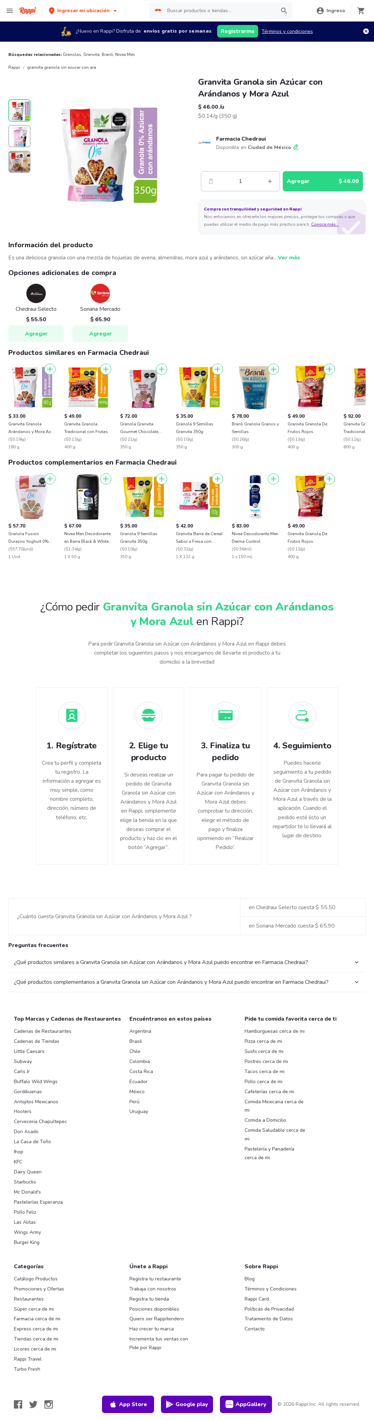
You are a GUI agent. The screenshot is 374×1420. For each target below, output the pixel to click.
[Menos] (211, 181)
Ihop (18, 1151)
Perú (134, 1101)
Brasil (135, 1041)
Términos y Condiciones (271, 1289)
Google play (186, 1404)
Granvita (91, 54)
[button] (83, 10)
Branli (107, 54)
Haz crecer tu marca (151, 1329)
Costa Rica (141, 1071)
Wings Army (27, 1232)
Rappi (14, 67)
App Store (128, 1404)
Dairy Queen (28, 1172)
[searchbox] (219, 10)
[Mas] (270, 181)
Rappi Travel (28, 1359)
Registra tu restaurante (155, 1279)
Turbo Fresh (27, 1369)
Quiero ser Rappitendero (156, 1318)
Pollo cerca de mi (263, 1081)
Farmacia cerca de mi (37, 1318)
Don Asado (26, 1131)
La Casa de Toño (32, 1141)
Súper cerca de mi (34, 1309)
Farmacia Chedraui (241, 139)
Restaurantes (29, 1299)
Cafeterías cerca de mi (269, 1091)
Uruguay (138, 1111)
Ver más (289, 257)
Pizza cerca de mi (263, 1041)
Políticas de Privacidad (269, 1309)
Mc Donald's (27, 1192)
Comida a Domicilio (265, 1120)
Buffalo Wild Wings (36, 1081)
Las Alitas (25, 1222)
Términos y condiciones (287, 31)
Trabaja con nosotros (152, 1289)
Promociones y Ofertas (39, 1289)
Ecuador (138, 1081)
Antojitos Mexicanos (36, 1101)
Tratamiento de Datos (269, 1318)
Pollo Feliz (25, 1212)
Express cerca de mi (36, 1329)
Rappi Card (257, 1299)
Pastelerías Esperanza (38, 1202)
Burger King (27, 1242)
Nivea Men (125, 54)
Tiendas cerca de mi (36, 1339)
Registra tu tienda (149, 1299)
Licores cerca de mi (35, 1349)
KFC (18, 1162)
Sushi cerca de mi (264, 1051)
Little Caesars (29, 1051)
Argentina (140, 1031)
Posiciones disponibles (154, 1309)
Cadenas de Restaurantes (42, 1031)
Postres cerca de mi (266, 1061)
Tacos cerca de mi (264, 1071)
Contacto (255, 1329)
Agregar (36, 334)
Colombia (139, 1061)
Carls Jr (22, 1071)
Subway (23, 1061)
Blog (250, 1279)
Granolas (72, 54)
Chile (135, 1051)
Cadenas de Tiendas (36, 1041)
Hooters (23, 1111)
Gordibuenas (28, 1091)
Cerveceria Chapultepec (40, 1121)
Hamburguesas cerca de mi (275, 1031)
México (137, 1091)
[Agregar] (50, 369)
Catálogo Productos (36, 1279)
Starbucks (25, 1182)
